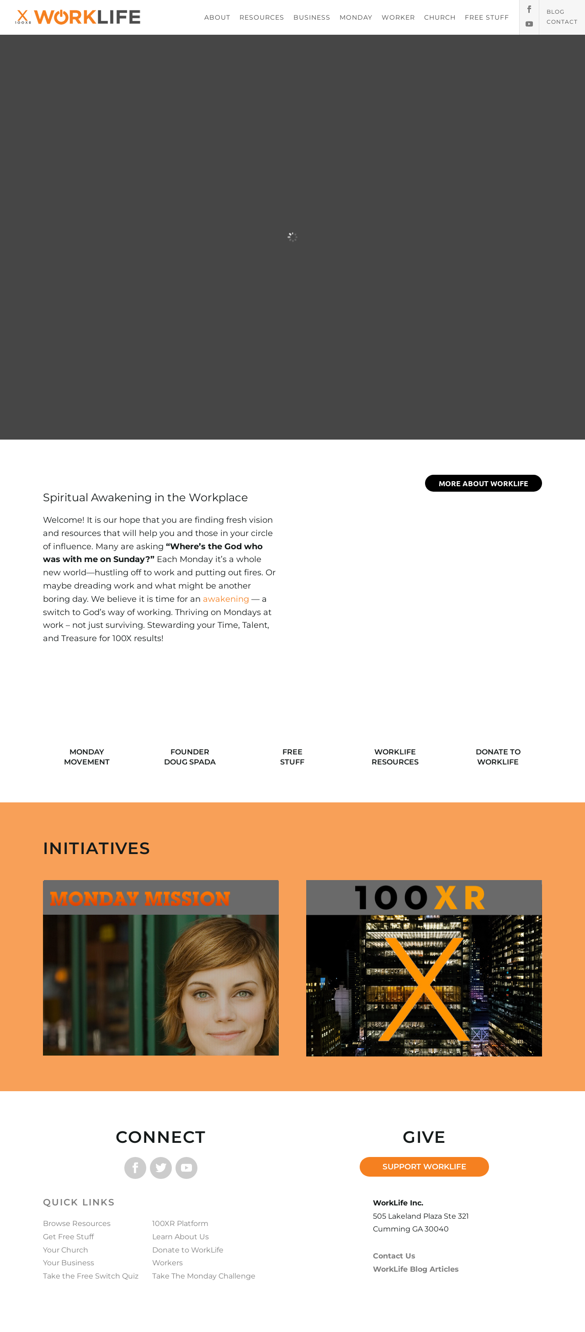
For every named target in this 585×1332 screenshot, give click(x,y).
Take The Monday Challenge (203, 1276)
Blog (555, 12)
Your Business (68, 1262)
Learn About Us (180, 1236)
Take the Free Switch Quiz (90, 1276)
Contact (562, 22)
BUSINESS (311, 17)
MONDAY (356, 17)
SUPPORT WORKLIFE (424, 1166)
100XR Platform (180, 1223)
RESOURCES (261, 17)
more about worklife (483, 483)
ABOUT (217, 17)
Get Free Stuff (68, 1236)
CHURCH (440, 17)
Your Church (65, 1250)
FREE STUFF (487, 17)
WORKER (398, 17)
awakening (226, 599)
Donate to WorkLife (187, 1250)
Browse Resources (77, 1223)
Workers (167, 1262)
